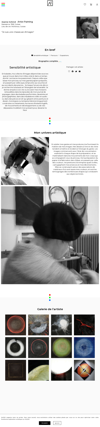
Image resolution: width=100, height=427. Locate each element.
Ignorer (57, 423)
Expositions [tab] (64, 55)
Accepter (45, 423)
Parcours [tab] (54, 55)
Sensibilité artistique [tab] (40, 55)
